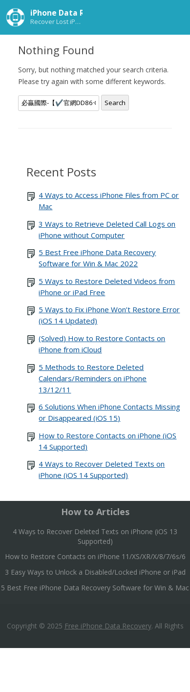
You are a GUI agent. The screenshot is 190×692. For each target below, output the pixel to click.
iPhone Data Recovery (72, 13)
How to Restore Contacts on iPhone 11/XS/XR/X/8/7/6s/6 (95, 556)
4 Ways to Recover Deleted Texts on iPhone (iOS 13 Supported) (95, 536)
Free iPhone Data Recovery (107, 625)
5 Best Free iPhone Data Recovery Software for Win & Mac (95, 587)
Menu (173, 16)
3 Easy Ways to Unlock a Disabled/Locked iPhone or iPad (95, 572)
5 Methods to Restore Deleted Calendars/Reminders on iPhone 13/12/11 (93, 378)
